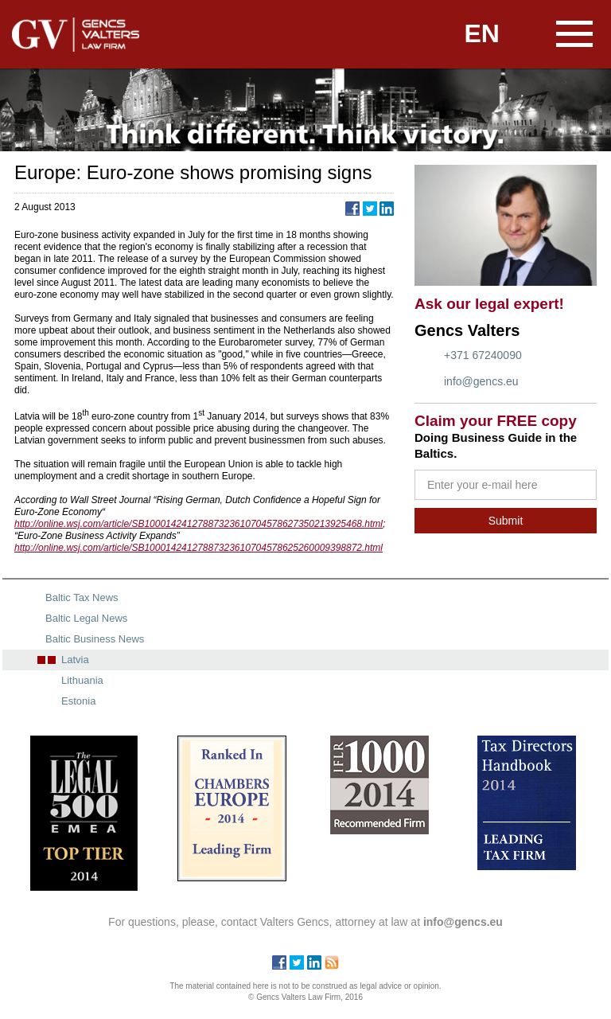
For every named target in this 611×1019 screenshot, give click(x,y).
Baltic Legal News (86, 618)
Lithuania (82, 680)
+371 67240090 (483, 355)
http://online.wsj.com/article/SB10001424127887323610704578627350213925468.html (198, 523)
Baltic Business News (94, 639)
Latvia (75, 660)
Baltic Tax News (82, 597)
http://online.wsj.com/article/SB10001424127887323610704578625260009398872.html (198, 547)
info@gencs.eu (481, 381)
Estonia (78, 701)
